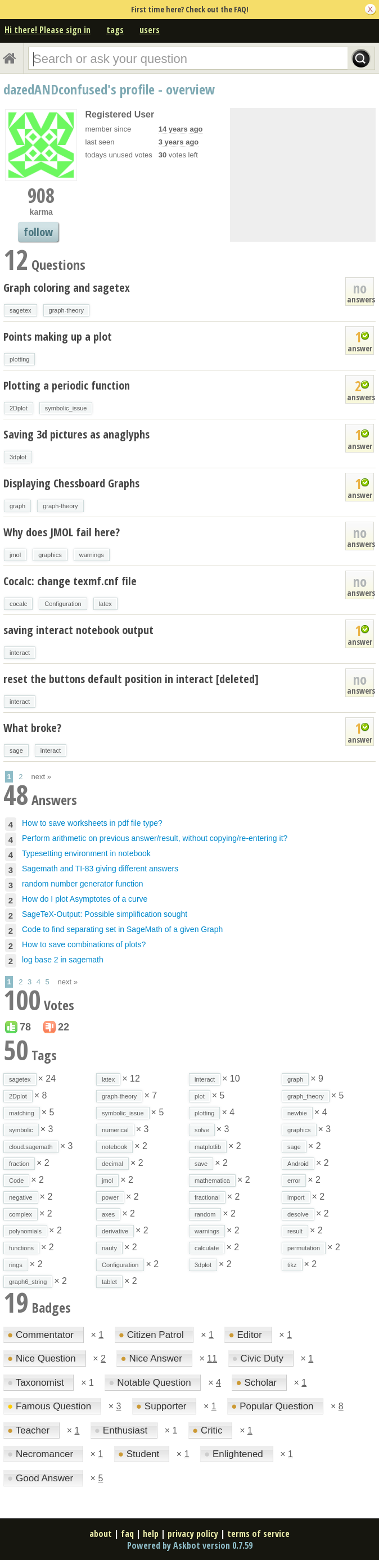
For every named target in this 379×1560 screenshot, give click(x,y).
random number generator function (82, 883)
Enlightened (235, 1454)
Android (298, 1163)
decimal (112, 1163)
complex (20, 1214)
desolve (298, 1214)
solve (202, 1130)
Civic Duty (259, 1358)
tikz (292, 1264)
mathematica (212, 1180)
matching (21, 1113)
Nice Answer (152, 1358)
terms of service (258, 1533)
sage (16, 750)
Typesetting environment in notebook (86, 853)
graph (17, 506)
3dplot (18, 457)
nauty (109, 1248)
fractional (207, 1197)
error (293, 1180)
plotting (19, 359)
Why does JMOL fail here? (61, 532)
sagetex (20, 310)
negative (21, 1197)
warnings (91, 554)
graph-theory (66, 310)
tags (115, 30)
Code (16, 1180)
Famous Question (50, 1406)
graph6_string (28, 1281)
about (100, 1533)
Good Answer (41, 1478)
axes (108, 1214)
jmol (15, 554)
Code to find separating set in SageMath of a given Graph (122, 929)
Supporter (162, 1406)
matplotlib (208, 1146)
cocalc (18, 603)
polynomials (25, 1231)
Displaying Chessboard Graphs (71, 483)
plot (200, 1096)
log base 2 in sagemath (62, 959)
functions (21, 1248)
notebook (114, 1146)
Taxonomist (36, 1382)
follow (38, 231)
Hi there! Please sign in (47, 30)
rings (15, 1264)
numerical (115, 1130)
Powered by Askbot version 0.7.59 (189, 1545)
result (295, 1231)
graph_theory (305, 1096)
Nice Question (43, 1358)
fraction (19, 1163)
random (205, 1214)
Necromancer (41, 1454)
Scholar (257, 1382)
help (151, 1533)
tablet (109, 1281)
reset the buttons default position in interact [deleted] (131, 678)
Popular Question (273, 1406)
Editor (246, 1335)
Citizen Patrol (153, 1335)
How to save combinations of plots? (84, 944)
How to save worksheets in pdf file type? (92, 823)
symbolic (21, 1130)
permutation (303, 1248)
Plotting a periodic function (66, 385)
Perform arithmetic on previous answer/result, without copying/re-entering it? (154, 838)
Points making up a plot (57, 336)
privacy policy (193, 1533)
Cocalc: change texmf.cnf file (70, 581)
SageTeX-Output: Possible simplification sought (104, 914)
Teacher (29, 1430)
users (149, 30)
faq (127, 1533)
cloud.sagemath (31, 1146)
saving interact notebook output (78, 629)
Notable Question (151, 1382)
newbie (297, 1113)
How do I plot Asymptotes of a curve (84, 898)
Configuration (62, 603)
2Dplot (19, 408)
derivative (115, 1231)
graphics (50, 554)
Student (140, 1454)
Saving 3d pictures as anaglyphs (76, 434)
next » (41, 776)
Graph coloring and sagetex (66, 287)
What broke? (32, 727)
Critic (208, 1430)
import (296, 1197)
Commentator (41, 1335)
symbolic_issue (66, 408)
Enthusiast (122, 1430)
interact (20, 652)
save (201, 1163)
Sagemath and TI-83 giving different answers (100, 868)
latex (105, 603)
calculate (207, 1248)
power (110, 1197)
